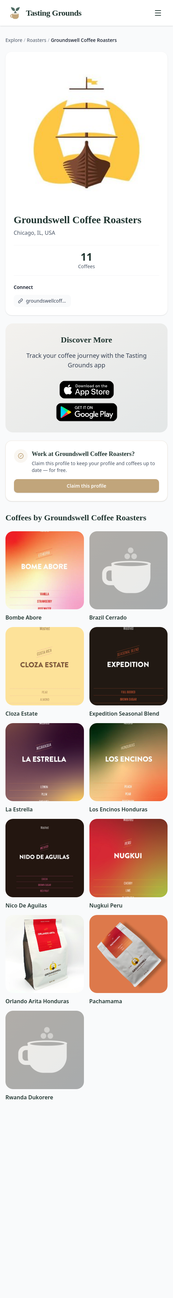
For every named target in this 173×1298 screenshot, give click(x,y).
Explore (13, 40)
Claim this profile (86, 486)
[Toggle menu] (158, 13)
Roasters (36, 40)
